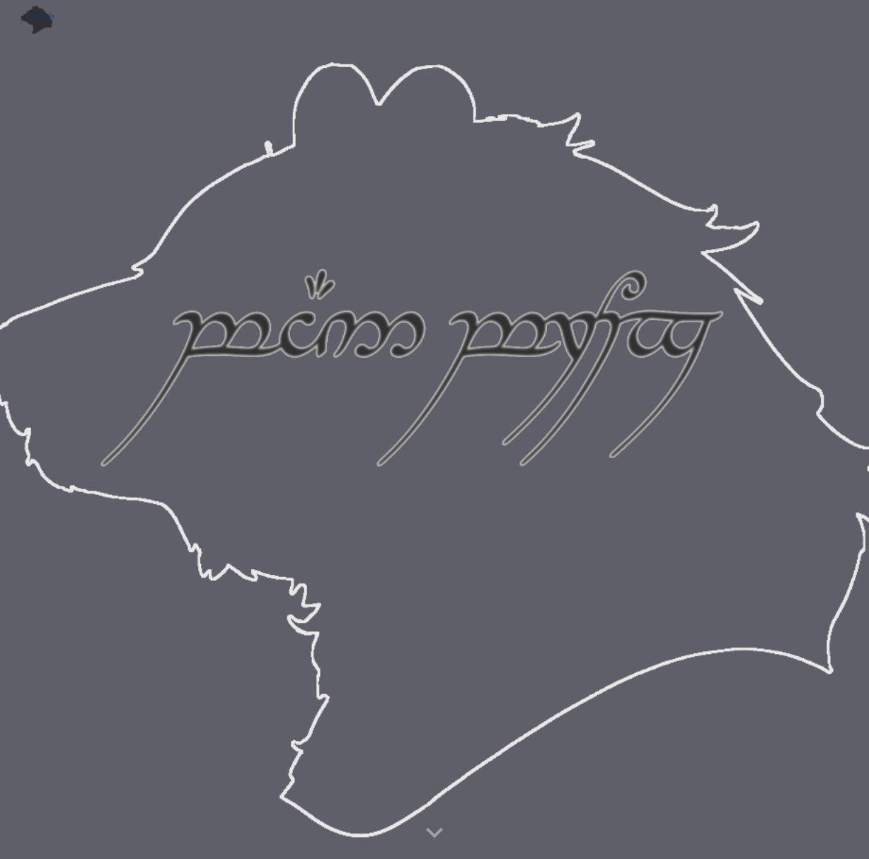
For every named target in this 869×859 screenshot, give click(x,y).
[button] (434, 834)
